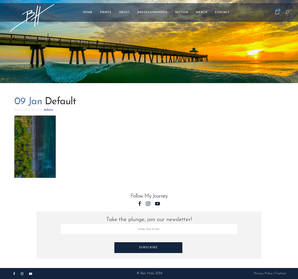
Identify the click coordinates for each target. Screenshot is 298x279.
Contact (280, 273)
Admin (48, 110)
